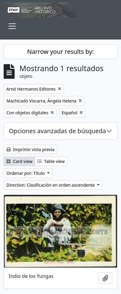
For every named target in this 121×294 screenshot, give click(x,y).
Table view (50, 161)
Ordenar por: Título (26, 173)
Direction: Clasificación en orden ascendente (51, 185)
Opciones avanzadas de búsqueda (57, 131)
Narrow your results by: (60, 51)
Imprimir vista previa (30, 149)
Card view (19, 161)
